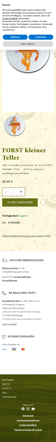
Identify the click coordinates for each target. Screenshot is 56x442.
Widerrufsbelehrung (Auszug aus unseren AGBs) (26, 236)
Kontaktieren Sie (10, 300)
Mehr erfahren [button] (28, 44)
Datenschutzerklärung (28, 420)
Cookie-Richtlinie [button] (10, 18)
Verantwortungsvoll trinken (28, 429)
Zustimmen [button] (40, 37)
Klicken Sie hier (10, 268)
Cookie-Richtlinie (28, 425)
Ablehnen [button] (15, 37)
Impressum (28, 415)
